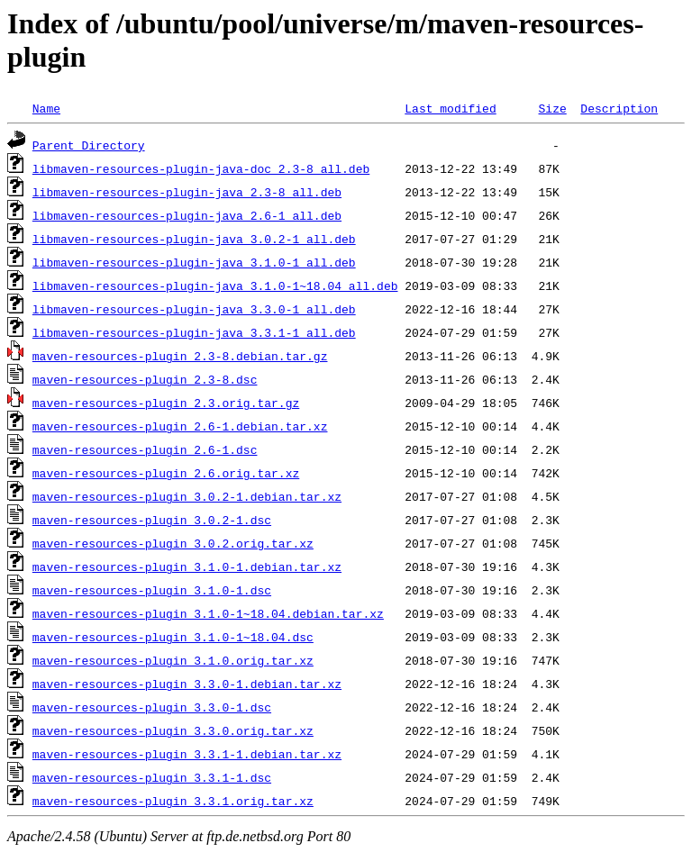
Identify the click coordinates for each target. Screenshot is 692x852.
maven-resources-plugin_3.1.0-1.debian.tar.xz (186, 566)
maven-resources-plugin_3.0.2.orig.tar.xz (173, 543)
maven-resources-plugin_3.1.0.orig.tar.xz (173, 660)
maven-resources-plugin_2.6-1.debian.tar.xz (180, 426)
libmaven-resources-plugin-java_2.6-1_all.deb (186, 215)
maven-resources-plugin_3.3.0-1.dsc (151, 707)
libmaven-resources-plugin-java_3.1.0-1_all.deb (194, 262)
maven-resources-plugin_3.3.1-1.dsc (151, 777)
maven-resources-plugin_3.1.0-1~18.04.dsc (173, 637)
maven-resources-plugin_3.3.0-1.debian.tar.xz (186, 683)
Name (46, 108)
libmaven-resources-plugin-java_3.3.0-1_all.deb (194, 309)
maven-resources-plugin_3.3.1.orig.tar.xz (173, 801)
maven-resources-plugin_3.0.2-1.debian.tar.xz (186, 496)
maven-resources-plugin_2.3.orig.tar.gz (165, 402)
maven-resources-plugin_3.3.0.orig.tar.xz (173, 730)
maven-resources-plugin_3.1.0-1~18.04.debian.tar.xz (208, 613)
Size (552, 108)
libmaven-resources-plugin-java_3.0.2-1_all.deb (194, 239)
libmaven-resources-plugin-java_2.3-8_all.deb (186, 192)
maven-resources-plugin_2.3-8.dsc (145, 379)
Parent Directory (88, 145)
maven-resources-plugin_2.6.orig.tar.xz (165, 473)
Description (619, 108)
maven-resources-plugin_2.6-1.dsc (145, 449)
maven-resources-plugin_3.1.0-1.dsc (151, 590)
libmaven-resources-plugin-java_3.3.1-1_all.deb (194, 332)
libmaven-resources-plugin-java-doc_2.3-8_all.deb (200, 168)
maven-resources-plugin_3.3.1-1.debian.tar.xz (186, 754)
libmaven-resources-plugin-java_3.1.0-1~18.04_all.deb (215, 285)
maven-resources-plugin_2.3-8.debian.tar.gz (180, 356)
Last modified (450, 108)
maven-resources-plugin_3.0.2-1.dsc (151, 520)
